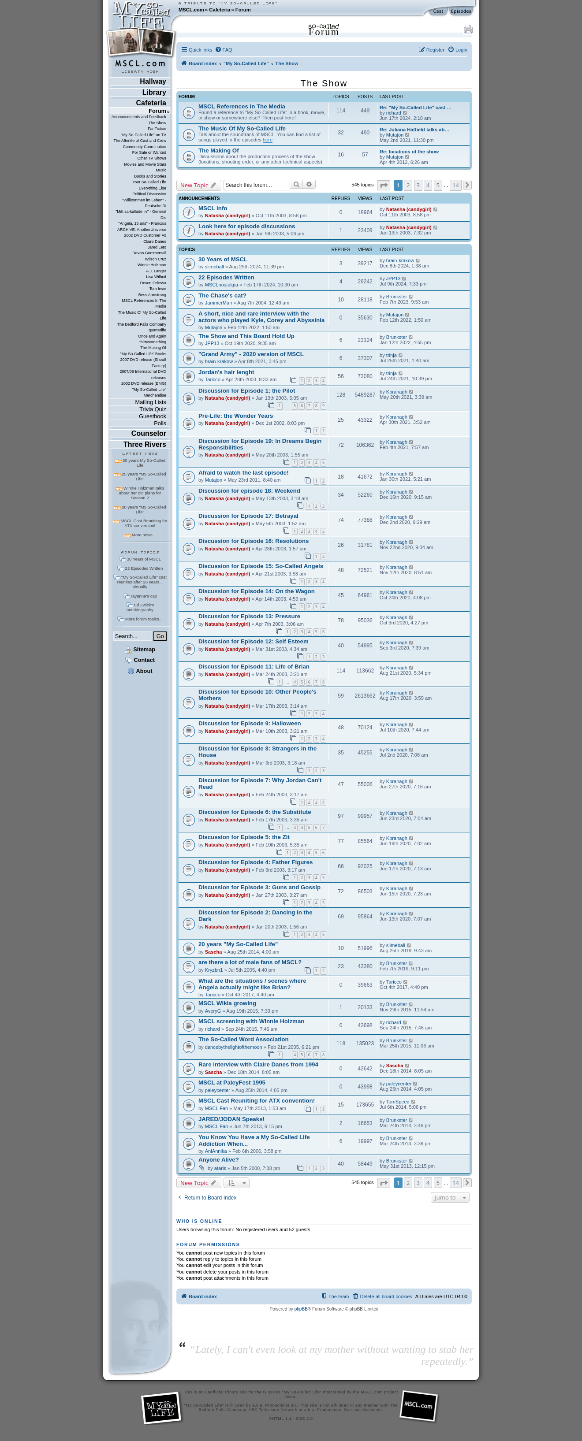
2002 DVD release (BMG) (143, 383)
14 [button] (455, 185)
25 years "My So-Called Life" (144, 476)
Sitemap (140, 649)
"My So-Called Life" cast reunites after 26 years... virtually (142, 582)
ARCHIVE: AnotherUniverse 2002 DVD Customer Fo (141, 232)
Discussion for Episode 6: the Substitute (254, 812)
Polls (160, 423)
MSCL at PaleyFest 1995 (231, 1082)
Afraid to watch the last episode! (243, 472)
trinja (391, 355)
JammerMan (218, 302)
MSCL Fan (216, 1108)
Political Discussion (149, 194)
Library (154, 92)
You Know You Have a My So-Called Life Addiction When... (254, 1140)
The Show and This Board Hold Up (246, 336)
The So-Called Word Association (243, 1039)
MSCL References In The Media (144, 303)
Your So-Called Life (149, 182)
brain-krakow (400, 260)
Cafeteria (219, 9)
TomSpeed (398, 1101)
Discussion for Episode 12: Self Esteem (253, 641)
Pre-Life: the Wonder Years (235, 415)
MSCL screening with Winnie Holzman (251, 1021)
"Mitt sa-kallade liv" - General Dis (141, 214)
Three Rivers (144, 444)
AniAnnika (216, 1151)
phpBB (301, 1309)
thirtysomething (152, 342)
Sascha (213, 951)
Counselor (148, 433)
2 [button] (408, 185)
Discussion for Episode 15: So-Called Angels (260, 566)
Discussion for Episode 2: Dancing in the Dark (255, 915)
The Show (157, 123)
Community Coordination (144, 147)
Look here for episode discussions (246, 226)
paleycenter (217, 1090)
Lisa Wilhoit (156, 277)
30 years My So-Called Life (144, 463)
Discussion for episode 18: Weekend (249, 490)
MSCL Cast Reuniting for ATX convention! (144, 523)
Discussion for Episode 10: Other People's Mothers (257, 695)
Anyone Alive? (218, 1159)
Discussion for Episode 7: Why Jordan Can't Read (259, 783)
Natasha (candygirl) (227, 215)
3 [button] (418, 185)
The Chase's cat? (222, 295)
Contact (140, 660)
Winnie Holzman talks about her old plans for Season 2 (141, 493)
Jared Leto (157, 247)
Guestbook (152, 416)
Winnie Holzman (152, 265)
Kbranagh (396, 391)
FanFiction (157, 128)
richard (393, 112)
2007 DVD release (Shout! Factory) (143, 362)
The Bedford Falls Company (141, 324)
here (267, 139)
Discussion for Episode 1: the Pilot (246, 390)
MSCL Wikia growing (227, 1003)
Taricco (212, 379)
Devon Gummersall (149, 253)
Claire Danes (154, 241)
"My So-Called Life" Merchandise (149, 392)
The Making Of (153, 347)
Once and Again (152, 336)
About (139, 671)
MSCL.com (191, 9)
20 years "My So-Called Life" (144, 509)
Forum (243, 9)
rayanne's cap (144, 596)
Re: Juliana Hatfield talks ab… (414, 129)
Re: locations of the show (409, 151)
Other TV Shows (151, 158)
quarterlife (157, 330)
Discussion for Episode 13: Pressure (249, 616)
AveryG (213, 1011)
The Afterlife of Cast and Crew (140, 140)
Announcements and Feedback (139, 117)
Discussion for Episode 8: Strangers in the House (257, 751)
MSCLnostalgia (221, 284)
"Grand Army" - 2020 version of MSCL (251, 354)
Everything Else (152, 188)
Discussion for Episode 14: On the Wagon (256, 591)
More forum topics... (144, 619)
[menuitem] (223, 50)
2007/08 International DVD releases (142, 374)
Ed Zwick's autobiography (140, 607)
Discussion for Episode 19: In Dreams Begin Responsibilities (259, 444)
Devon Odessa (153, 283)
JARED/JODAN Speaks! (231, 1119)
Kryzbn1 (214, 970)
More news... (144, 534)
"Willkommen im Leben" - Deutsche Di (144, 203)
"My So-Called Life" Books (143, 354)
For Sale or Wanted (149, 152)
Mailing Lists (150, 402)
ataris (220, 1168)
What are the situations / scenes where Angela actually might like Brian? (252, 984)
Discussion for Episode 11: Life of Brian (254, 666)
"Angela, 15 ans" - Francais (142, 223)
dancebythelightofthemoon (233, 1047)
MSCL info (213, 208)
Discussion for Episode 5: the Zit (244, 837)
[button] (383, 185)
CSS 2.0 (304, 1418)
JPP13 (393, 278)
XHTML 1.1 (280, 1418)
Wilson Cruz (155, 259)
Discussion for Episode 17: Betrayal (248, 516)
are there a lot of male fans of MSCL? (250, 962)
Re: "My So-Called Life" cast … (415, 107)
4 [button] (427, 185)
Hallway (153, 81)
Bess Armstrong (152, 295)
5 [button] (438, 185)
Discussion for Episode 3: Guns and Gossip (259, 887)
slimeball (214, 266)
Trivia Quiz (152, 409)
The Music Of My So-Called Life (142, 315)
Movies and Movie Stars (145, 164)
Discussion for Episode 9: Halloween (249, 723)
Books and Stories (150, 176)
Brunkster (396, 296)
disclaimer (372, 1410)
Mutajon (394, 134)
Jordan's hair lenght (226, 372)
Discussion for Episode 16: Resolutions (253, 541)
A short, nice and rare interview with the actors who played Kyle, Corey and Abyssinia (261, 316)
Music (161, 170)
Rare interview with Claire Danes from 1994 (258, 1064)
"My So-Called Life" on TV (143, 135)
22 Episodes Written (144, 568)
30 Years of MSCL (144, 559)
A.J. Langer (156, 271)
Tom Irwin (157, 288)
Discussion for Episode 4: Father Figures (255, 862)
